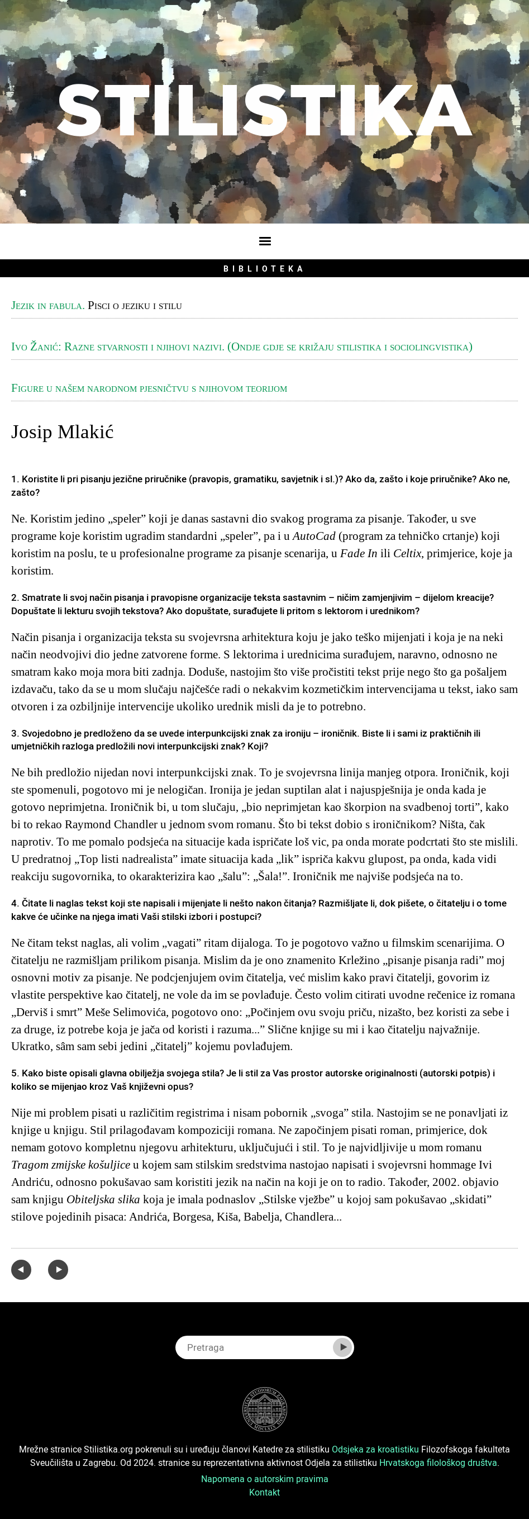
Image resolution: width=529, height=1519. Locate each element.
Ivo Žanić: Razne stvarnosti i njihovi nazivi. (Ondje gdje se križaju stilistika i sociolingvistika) (242, 346)
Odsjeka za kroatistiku (375, 1449)
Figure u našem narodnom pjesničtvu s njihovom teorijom (149, 388)
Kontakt (264, 1492)
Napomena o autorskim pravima (264, 1479)
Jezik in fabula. (48, 305)
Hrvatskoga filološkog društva (438, 1462)
